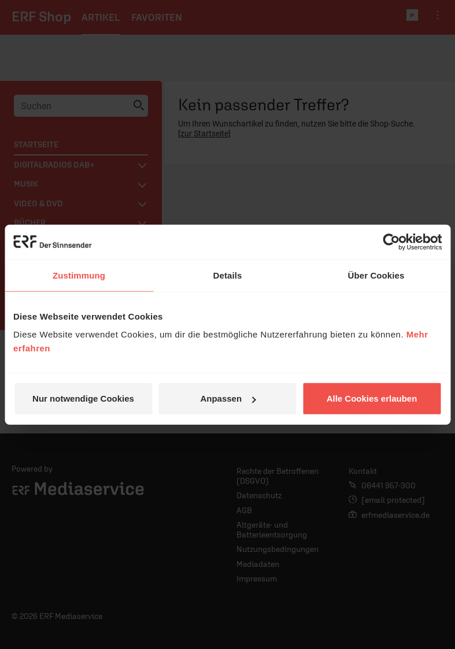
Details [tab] (227, 275)
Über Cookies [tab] (376, 275)
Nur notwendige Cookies (83, 398)
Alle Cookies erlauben (372, 398)
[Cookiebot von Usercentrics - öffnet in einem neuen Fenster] (391, 241)
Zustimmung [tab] (79, 275)
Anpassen (228, 398)
